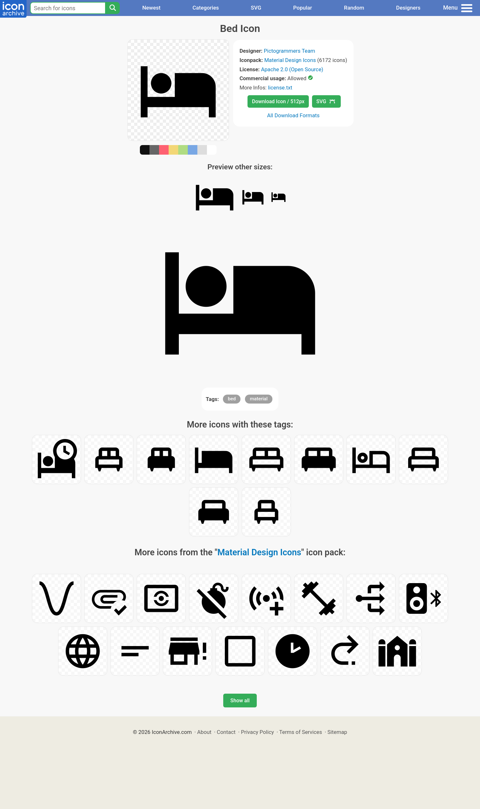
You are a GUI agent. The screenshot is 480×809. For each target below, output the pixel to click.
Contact (226, 732)
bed (232, 399)
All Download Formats (293, 115)
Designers (408, 7)
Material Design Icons (290, 60)
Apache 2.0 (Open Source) (292, 69)
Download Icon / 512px (278, 101)
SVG (256, 7)
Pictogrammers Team (289, 51)
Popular (302, 7)
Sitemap (337, 732)
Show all (239, 700)
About (204, 732)
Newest (151, 7)
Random (354, 7)
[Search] (112, 8)
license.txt (280, 87)
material (258, 399)
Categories (206, 7)
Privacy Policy (257, 732)
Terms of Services (300, 732)
